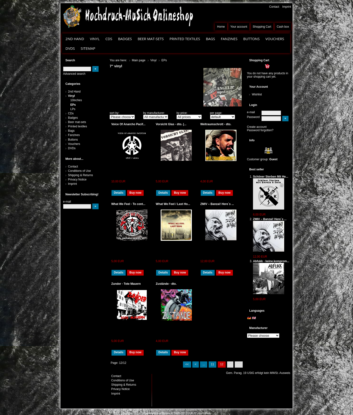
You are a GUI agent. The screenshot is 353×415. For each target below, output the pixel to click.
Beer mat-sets (151, 38)
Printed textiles (185, 38)
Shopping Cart (262, 26)
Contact (274, 6)
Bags (210, 38)
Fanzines (229, 38)
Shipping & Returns (80, 175)
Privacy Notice (77, 179)
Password (253, 117)
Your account (238, 26)
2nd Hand (74, 38)
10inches (76, 100)
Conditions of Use (79, 171)
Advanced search (74, 73)
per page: (216, 113)
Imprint (286, 6)
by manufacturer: (154, 113)
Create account (257, 127)
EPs (73, 104)
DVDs (70, 48)
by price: (182, 113)
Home (221, 26)
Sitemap (88, 48)
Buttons (251, 38)
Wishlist (257, 94)
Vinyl (95, 38)
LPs (72, 109)
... (203, 364)
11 (212, 364)
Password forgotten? (260, 130)
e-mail (251, 112)
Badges (125, 38)
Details (119, 192)
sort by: (114, 113)
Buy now (135, 192)
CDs (108, 38)
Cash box (283, 26)
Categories (72, 84)
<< (187, 364)
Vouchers (274, 38)
